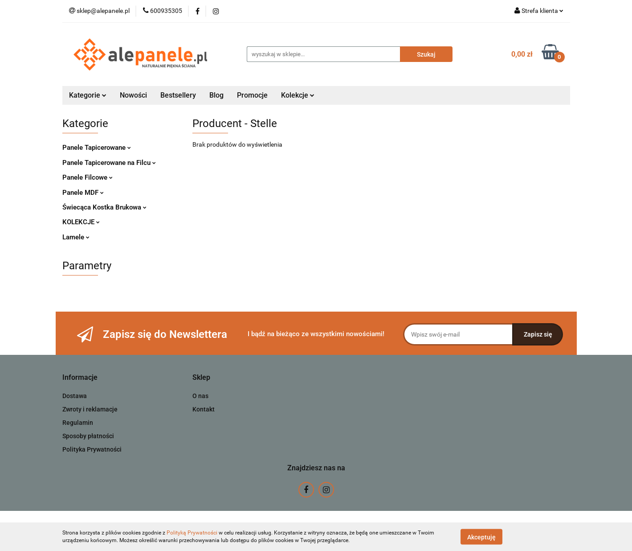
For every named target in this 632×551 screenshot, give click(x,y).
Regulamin (77, 422)
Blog (216, 95)
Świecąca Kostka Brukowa (104, 207)
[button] (80, 378)
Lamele (76, 237)
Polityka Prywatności (92, 449)
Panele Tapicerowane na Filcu (109, 163)
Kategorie (87, 95)
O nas (200, 395)
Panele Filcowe (87, 177)
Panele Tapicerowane (96, 148)
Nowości (133, 95)
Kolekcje (297, 95)
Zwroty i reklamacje (90, 409)
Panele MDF (83, 193)
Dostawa (74, 395)
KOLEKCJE (81, 222)
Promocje (252, 95)
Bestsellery (178, 95)
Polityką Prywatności (192, 533)
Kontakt (203, 409)
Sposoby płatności (88, 436)
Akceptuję (481, 536)
